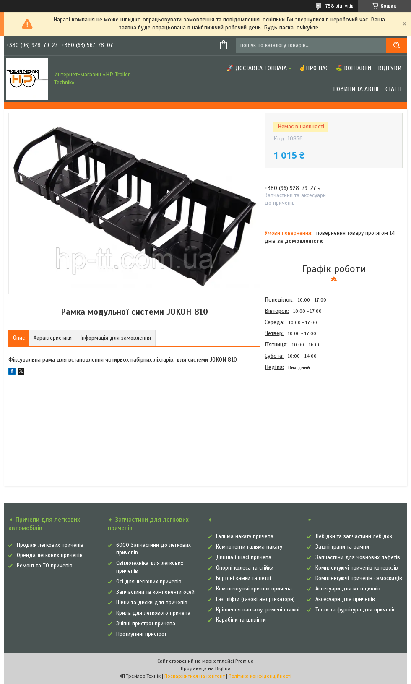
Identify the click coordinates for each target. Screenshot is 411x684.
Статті (393, 89)
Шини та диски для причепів (151, 602)
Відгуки (389, 68)
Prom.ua (244, 661)
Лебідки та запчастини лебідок (353, 536)
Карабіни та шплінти (241, 619)
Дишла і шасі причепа (243, 557)
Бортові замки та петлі (243, 578)
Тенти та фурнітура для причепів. (356, 609)
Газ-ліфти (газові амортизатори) (255, 599)
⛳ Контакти (353, 68)
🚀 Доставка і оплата (256, 68)
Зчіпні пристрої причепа (145, 623)
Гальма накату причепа (244, 536)
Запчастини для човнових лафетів (357, 557)
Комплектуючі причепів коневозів (356, 567)
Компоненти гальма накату (249, 547)
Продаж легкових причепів (50, 545)
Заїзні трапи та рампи (342, 547)
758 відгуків (339, 6)
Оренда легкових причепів (50, 555)
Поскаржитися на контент (194, 676)
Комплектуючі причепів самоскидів (358, 578)
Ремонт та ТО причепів (45, 565)
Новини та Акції (356, 89)
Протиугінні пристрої (141, 634)
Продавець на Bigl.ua (206, 668)
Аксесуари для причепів (345, 599)
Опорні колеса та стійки (244, 567)
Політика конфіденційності (260, 676)
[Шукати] (396, 45)
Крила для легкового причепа (153, 613)
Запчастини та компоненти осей (155, 592)
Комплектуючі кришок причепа (254, 588)
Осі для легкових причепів (149, 581)
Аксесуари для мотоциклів (347, 588)
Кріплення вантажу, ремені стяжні (257, 609)
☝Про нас (313, 68)
